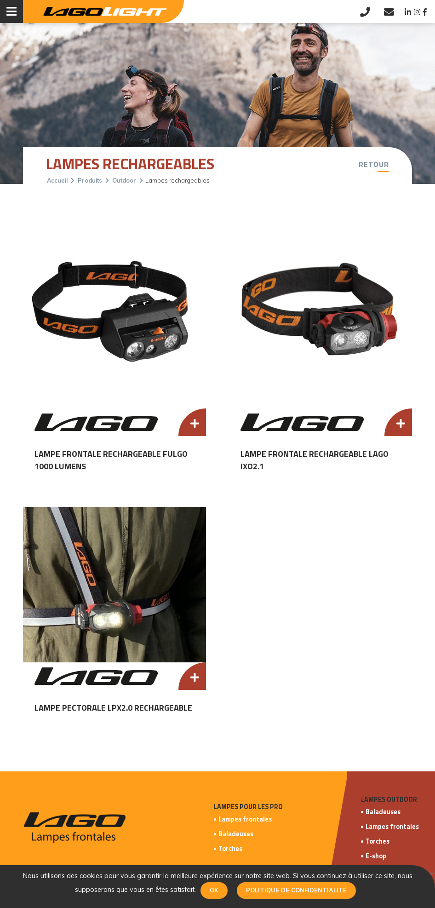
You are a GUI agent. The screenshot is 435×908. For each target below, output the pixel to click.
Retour (374, 164)
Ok (214, 890)
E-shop (376, 856)
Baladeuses (235, 834)
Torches (230, 849)
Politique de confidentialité (296, 890)
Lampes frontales (245, 819)
